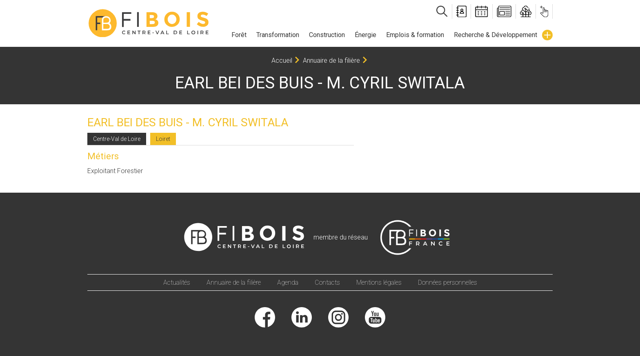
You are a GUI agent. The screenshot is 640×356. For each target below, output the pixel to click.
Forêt (239, 35)
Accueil (281, 60)
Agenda (287, 282)
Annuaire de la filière (331, 60)
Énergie (365, 35)
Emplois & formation (415, 35)
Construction (327, 35)
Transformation (277, 35)
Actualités (176, 282)
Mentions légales (379, 282)
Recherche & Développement (495, 35)
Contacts (327, 282)
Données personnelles (447, 282)
